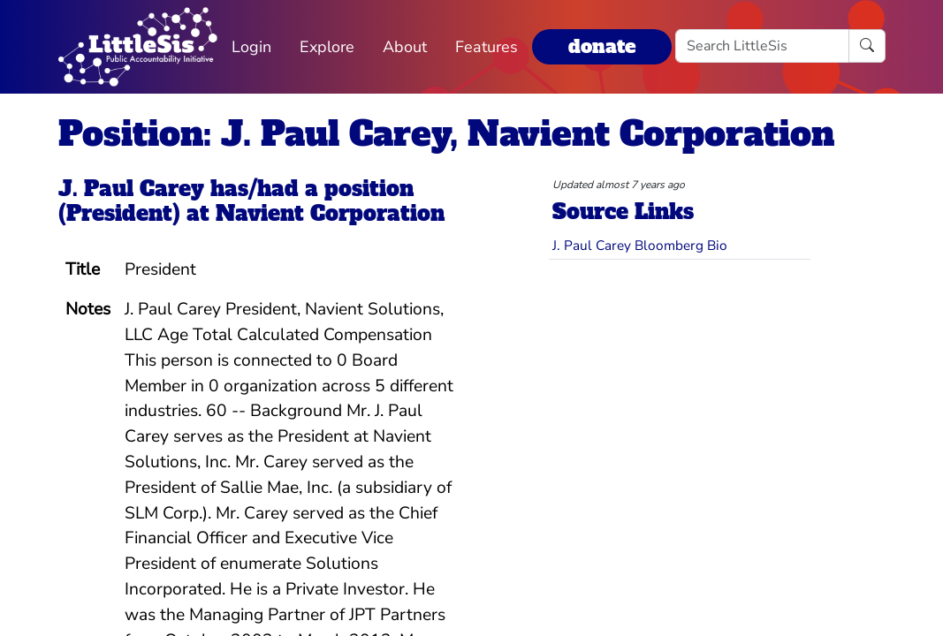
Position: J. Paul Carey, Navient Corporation (446, 134)
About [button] (405, 46)
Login (251, 46)
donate (601, 46)
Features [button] (486, 46)
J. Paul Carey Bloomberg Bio (639, 245)
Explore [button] (327, 46)
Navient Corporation (330, 214)
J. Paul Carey (131, 189)
